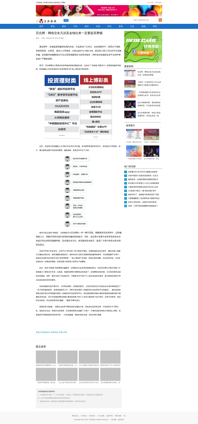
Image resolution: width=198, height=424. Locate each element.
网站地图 (158, 2)
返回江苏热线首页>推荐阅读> (47, 332)
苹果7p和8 (63, 332)
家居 (121, 26)
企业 (132, 26)
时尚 (109, 26)
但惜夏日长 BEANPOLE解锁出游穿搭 (142, 172)
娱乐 (87, 26)
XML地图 (101, 416)
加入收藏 (150, 2)
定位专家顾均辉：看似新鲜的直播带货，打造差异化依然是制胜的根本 (149, 106)
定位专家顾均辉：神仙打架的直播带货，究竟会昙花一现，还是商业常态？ (149, 116)
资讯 (66, 20)
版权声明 (110, 416)
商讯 (155, 26)
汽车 (75, 26)
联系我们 (92, 416)
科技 (98, 26)
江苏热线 (113, 419)
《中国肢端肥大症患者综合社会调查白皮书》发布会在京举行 (149, 95)
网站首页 (75, 416)
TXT (124, 416)
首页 (41, 26)
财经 (64, 26)
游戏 (144, 26)
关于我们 (84, 416)
